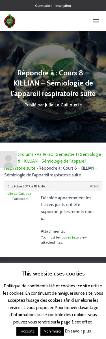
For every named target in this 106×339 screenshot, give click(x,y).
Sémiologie (90, 154)
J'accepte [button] (27, 331)
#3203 (94, 186)
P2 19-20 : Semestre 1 (57, 154)
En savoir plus (78, 331)
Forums (27, 154)
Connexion (43, 5)
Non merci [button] (52, 331)
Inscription (63, 5)
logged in (67, 237)
